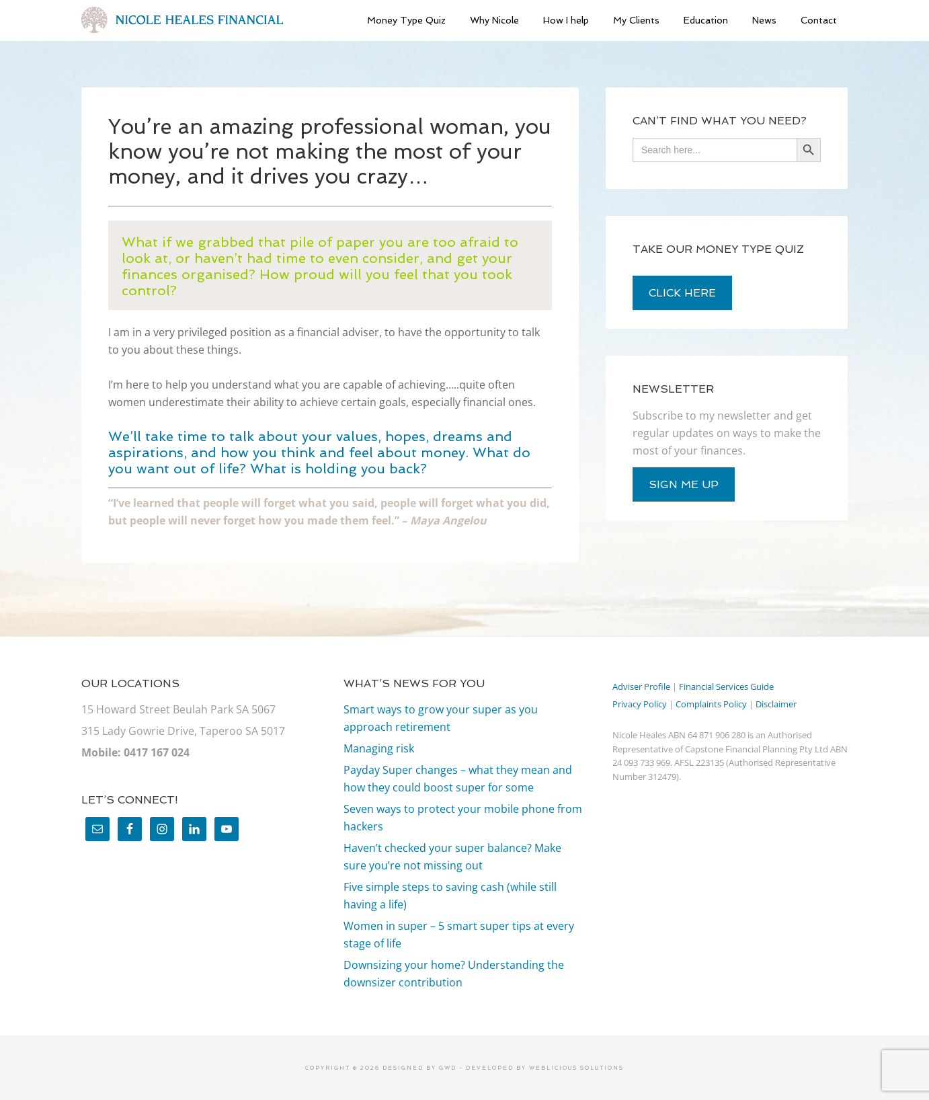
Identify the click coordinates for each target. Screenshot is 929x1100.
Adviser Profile (641, 686)
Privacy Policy (639, 704)
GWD (446, 1067)
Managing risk (379, 748)
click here (682, 292)
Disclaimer (776, 704)
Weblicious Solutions (576, 1067)
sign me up (684, 484)
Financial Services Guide (726, 686)
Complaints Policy (711, 704)
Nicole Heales (182, 20)
